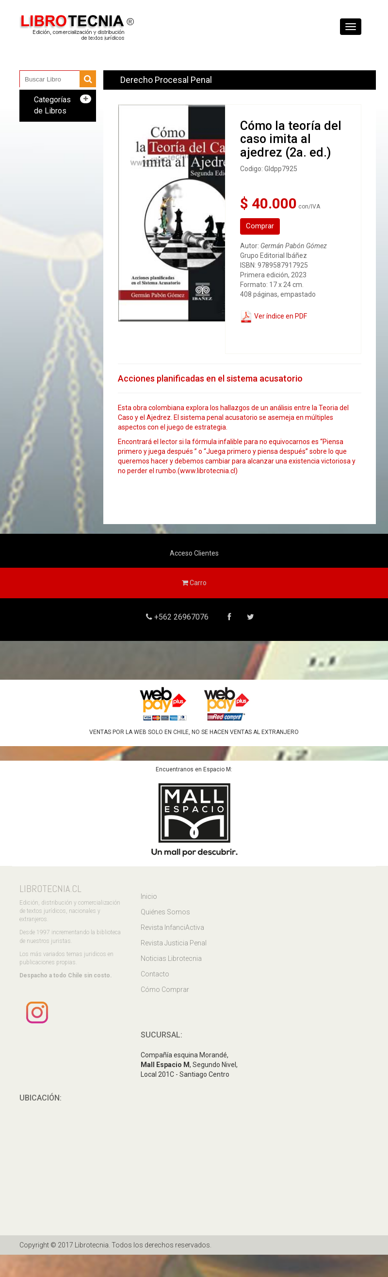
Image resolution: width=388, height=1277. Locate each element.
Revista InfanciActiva (172, 927)
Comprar (260, 226)
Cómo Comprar (165, 989)
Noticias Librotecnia (171, 958)
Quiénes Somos (165, 912)
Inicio (149, 896)
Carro (194, 583)
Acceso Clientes (194, 553)
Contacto (155, 974)
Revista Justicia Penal (174, 943)
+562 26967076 (180, 617)
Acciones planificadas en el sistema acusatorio (210, 378)
